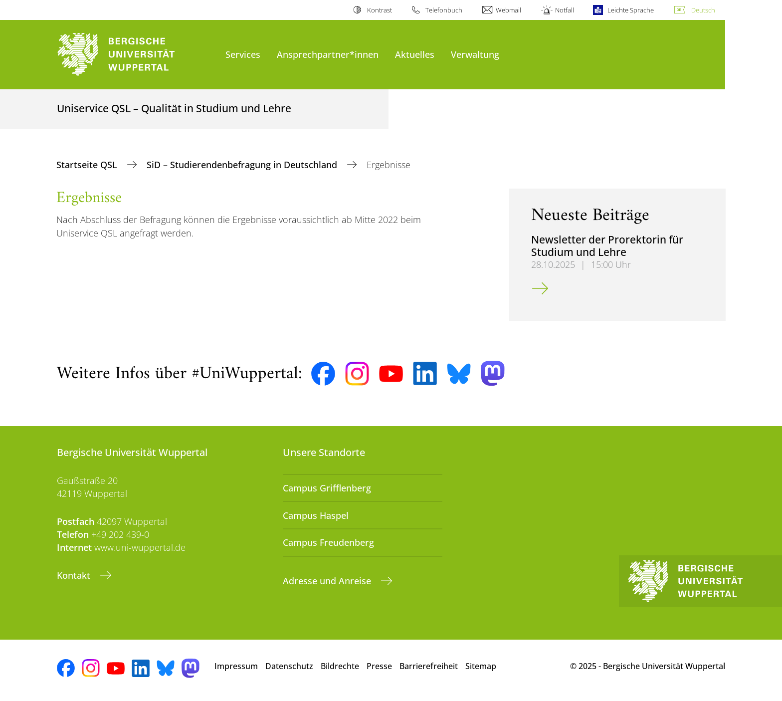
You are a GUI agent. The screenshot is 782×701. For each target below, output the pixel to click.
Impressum (236, 666)
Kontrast (379, 9)
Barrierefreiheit (428, 666)
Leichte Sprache (630, 9)
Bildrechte (340, 666)
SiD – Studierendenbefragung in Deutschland (243, 165)
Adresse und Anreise (328, 581)
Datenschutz (289, 666)
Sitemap (480, 666)
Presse (379, 666)
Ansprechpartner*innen (328, 54)
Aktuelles (414, 54)
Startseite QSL (88, 165)
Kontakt (75, 575)
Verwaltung (475, 54)
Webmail (508, 9)
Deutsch (703, 9)
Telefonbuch (443, 9)
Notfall (564, 9)
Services (242, 54)
